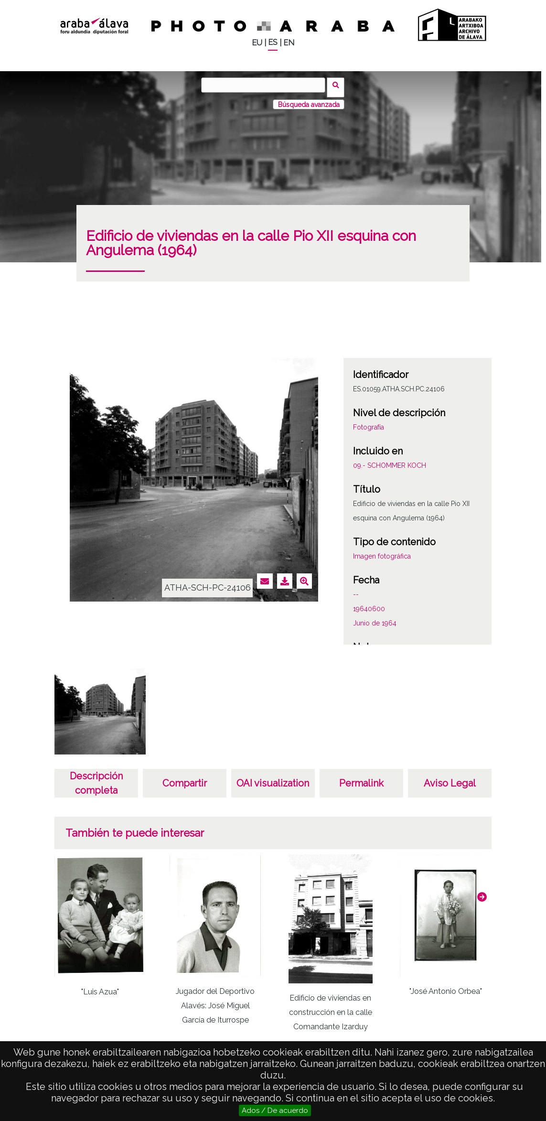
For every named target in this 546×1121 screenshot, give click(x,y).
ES (273, 42)
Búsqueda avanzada (309, 100)
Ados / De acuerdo (275, 1110)
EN (288, 42)
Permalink (361, 779)
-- (356, 590)
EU (257, 42)
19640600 (369, 604)
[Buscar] (265, 85)
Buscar (338, 84)
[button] (482, 892)
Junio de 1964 (374, 619)
